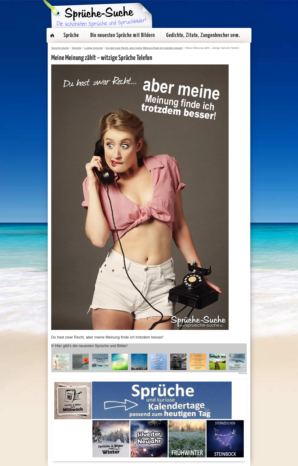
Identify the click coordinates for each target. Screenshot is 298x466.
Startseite (52, 35)
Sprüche (71, 35)
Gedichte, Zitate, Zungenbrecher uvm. (203, 35)
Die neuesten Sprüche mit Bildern (122, 35)
